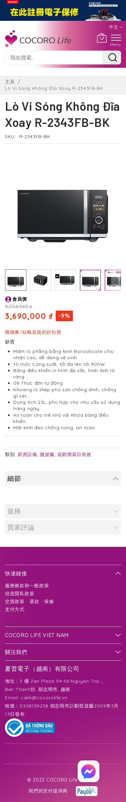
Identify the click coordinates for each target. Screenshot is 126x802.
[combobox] (53, 57)
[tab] (63, 478)
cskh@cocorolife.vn (44, 698)
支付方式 (15, 609)
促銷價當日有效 (74, 454)
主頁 (10, 82)
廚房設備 (27, 454)
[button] (40, 280)
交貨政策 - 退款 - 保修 (29, 601)
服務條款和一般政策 (27, 586)
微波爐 (47, 454)
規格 (14, 511)
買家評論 (21, 527)
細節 (14, 478)
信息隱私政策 (19, 593)
